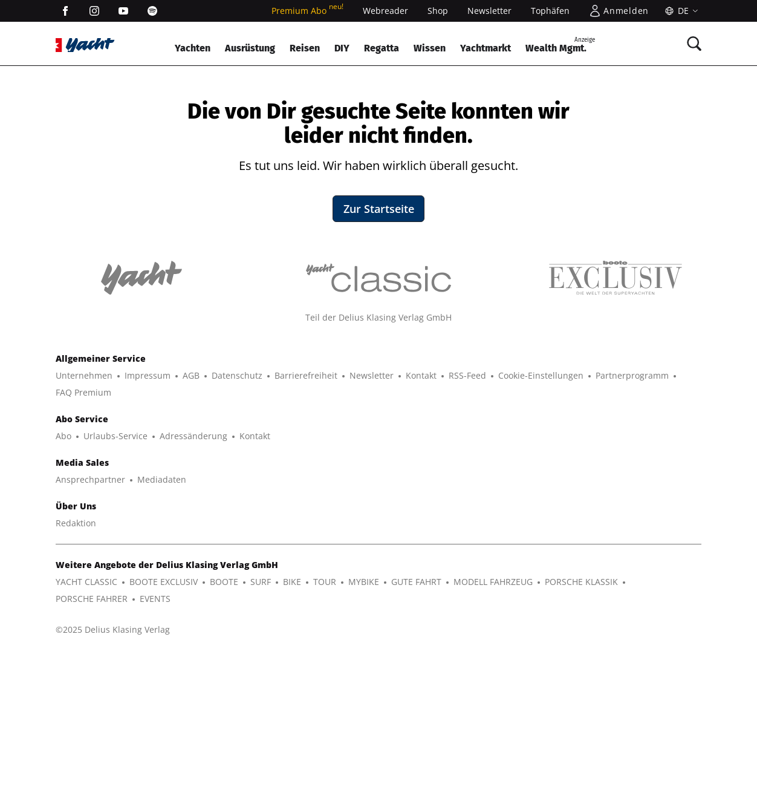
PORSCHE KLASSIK (581, 733)
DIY (341, 48)
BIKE (292, 733)
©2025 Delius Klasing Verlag (113, 780)
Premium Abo (307, 10)
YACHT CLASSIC (86, 733)
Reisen (305, 48)
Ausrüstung (250, 48)
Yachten (192, 48)
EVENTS (155, 750)
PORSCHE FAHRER (92, 750)
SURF (260, 733)
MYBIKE (363, 733)
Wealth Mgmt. (560, 44)
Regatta (381, 48)
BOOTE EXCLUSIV (163, 733)
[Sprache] (680, 11)
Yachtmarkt (485, 48)
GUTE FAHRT (416, 733)
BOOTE (224, 733)
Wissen (430, 48)
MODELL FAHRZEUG (493, 733)
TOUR (324, 733)
